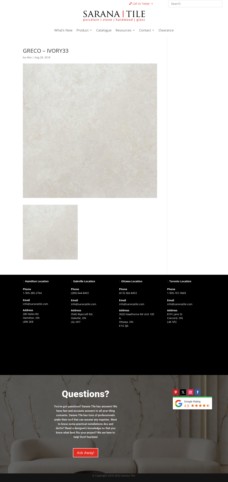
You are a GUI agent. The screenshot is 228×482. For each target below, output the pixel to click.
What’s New (63, 30)
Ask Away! (85, 452)
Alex (29, 57)
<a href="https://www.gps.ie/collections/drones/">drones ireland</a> (90, 347)
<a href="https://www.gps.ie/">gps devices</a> (138, 351)
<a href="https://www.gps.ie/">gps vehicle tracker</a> (186, 347)
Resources (123, 30)
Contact (145, 30)
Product (82, 30)
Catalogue (104, 30)
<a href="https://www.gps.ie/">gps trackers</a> (42, 347)
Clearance (166, 30)
